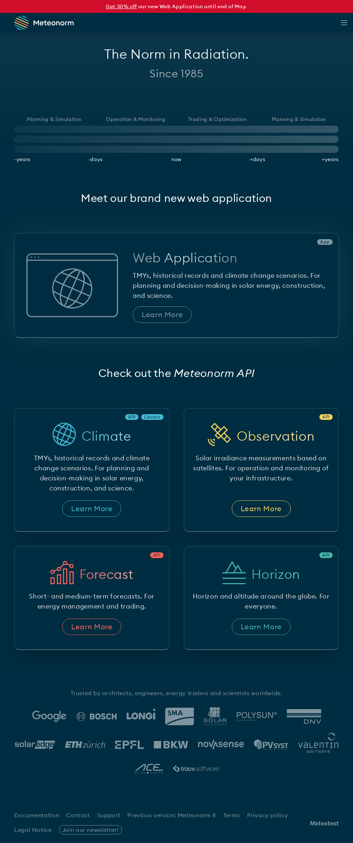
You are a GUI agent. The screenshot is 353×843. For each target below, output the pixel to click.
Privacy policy (267, 815)
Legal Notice (33, 829)
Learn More (162, 314)
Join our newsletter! (90, 829)
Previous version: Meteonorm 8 (171, 815)
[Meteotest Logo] (324, 823)
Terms (231, 815)
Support (108, 815)
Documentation (36, 815)
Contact (78, 815)
